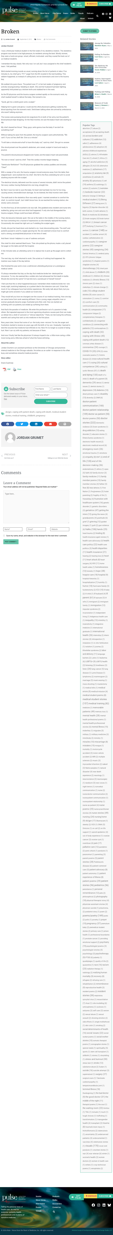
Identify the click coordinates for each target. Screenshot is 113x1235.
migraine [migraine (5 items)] (98, 730)
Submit (91, 18)
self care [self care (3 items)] (98, 1010)
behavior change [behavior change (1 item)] (90, 196)
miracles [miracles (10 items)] (88, 742)
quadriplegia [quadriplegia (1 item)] (89, 961)
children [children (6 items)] (98, 276)
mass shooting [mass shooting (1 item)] (90, 684)
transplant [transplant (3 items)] (96, 1123)
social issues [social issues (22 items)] (95, 1033)
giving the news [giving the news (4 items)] (100, 514)
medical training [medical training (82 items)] (99, 703)
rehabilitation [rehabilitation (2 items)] (89, 984)
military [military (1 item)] (87, 734)
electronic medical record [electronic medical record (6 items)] (95, 445)
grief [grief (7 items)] (86, 522)
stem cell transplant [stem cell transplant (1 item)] (100, 1052)
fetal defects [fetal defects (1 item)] (95, 488)
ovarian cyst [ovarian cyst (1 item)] (98, 839)
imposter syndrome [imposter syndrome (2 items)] (91, 609)
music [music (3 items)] (97, 760)
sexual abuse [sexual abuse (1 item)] (91, 1014)
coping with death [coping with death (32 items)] (93, 332)
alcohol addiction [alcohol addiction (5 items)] (99, 162)
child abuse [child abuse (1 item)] (91, 272)
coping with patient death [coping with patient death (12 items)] (96, 340)
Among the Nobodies (103, 43)
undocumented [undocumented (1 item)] (100, 1138)
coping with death (43, 412)
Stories (35, 13)
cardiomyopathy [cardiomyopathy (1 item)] (90, 242)
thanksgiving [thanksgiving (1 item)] (89, 1093)
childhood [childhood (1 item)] (88, 276)
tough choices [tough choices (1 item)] (89, 1116)
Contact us (56, 1207)
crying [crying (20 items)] (95, 362)
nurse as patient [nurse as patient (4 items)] (91, 805)
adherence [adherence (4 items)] (95, 143)
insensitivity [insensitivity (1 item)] (89, 624)
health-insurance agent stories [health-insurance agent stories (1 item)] (96, 537)
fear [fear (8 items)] (86, 488)
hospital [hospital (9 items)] (103, 575)
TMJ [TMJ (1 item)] (88, 1112)
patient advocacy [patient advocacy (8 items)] (98, 869)
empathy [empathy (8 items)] (90, 457)
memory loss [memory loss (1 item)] (101, 712)
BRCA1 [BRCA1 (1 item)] (90, 222)
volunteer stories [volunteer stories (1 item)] (100, 1150)
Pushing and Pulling (102, 92)
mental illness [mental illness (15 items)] (100, 727)
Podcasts (90, 13)
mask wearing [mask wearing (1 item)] (100, 680)
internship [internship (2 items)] (98, 635)
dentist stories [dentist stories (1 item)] (97, 386)
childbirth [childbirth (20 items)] (103, 272)
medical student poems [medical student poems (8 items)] (94, 695)
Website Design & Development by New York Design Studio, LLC (92, 1230)
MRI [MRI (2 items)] (95, 757)
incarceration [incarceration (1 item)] (89, 613)
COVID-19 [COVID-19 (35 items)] (89, 351)
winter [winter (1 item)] (105, 1154)
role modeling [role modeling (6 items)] (100, 1003)
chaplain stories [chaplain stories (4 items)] (91, 264)
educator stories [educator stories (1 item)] (99, 434)
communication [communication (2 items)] (90, 306)
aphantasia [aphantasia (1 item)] (98, 181)
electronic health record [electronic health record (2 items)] (93, 442)
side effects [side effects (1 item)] (88, 1022)
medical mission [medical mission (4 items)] (99, 691)
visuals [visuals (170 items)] (92, 1145)
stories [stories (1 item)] (96, 1055)
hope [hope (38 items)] (100, 571)
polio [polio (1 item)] (88, 920)
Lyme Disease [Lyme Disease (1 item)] (98, 673)
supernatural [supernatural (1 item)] (89, 1074)
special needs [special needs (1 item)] (89, 1048)
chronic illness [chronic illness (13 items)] (101, 279)
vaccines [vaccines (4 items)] (88, 1142)
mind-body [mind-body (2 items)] (88, 738)
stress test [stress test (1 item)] (88, 1063)
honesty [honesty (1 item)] (91, 571)
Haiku (73, 13)
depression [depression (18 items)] (89, 390)
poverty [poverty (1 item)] (96, 920)
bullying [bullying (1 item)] (91, 226)
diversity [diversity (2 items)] (91, 398)
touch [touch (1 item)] (104, 1112)
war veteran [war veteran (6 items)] (95, 1153)
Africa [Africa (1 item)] (103, 158)
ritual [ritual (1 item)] (89, 1003)
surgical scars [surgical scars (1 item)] (89, 1078)
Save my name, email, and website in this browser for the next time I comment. (36, 536)
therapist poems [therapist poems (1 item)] (90, 1104)
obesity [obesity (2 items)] (87, 824)
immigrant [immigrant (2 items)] (94, 602)
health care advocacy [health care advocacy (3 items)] (93, 541)
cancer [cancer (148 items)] (97, 230)
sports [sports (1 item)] (86, 1052)
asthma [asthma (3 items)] (91, 184)
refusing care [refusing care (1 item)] (98, 980)
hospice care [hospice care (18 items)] (90, 575)
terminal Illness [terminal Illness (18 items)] (91, 1089)
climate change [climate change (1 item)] (101, 287)
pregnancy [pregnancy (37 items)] (94, 923)
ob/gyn (8, 412)
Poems (65, 13)
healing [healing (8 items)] (100, 533)
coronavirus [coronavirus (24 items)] (90, 347)
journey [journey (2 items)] (99, 647)
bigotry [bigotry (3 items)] (87, 207)
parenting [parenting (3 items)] (100, 854)
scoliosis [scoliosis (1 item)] (101, 1007)
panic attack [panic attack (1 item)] (91, 851)
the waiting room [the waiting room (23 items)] (93, 1108)
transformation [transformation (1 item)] (90, 1119)
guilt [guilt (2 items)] (95, 525)
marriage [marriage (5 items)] (88, 680)
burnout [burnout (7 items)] (101, 226)
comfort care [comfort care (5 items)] (92, 302)
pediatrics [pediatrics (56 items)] (101, 885)
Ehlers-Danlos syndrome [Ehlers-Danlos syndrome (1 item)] (93, 438)
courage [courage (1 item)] (103, 347)
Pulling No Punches (102, 54)
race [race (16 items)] (98, 965)
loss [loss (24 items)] (87, 669)
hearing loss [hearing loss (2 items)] (98, 556)
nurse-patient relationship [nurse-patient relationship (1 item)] (94, 801)
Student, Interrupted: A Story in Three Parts (103, 80)
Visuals (81, 13)
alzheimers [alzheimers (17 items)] (99, 169)
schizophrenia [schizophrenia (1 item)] (89, 1007)
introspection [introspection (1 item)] (98, 639)
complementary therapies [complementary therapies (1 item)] (94, 317)
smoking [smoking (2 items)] (100, 1025)
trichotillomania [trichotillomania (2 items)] (90, 1131)
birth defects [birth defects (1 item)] (101, 211)
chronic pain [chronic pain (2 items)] (89, 283)
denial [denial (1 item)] (100, 383)
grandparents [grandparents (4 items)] (90, 518)
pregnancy (40, 415)
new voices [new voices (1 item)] (101, 783)
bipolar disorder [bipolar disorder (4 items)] (100, 207)
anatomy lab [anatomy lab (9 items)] (102, 173)
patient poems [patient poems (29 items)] (92, 881)
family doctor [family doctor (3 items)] (100, 473)
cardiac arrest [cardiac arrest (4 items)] (99, 234)
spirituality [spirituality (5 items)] (102, 1048)
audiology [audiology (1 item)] (101, 184)
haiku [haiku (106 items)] (91, 529)
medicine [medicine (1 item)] (87, 708)
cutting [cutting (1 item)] (103, 367)
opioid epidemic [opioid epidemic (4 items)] (100, 832)
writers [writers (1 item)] (89, 1165)
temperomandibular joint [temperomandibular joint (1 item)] (94, 1086)
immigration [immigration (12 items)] (98, 605)
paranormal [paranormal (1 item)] (88, 854)
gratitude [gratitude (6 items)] (102, 518)
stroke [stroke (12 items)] (98, 1063)
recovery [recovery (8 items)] (99, 976)
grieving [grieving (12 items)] (95, 521)
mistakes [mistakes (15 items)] (89, 745)
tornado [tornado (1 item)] (96, 1112)
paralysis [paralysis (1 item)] (103, 851)
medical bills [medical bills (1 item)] (91, 688)
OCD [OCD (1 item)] (94, 824)
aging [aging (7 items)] (86, 162)
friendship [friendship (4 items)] (88, 499)
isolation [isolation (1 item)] (90, 647)
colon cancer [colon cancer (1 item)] (98, 295)
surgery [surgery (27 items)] (101, 1074)
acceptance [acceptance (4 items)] (89, 132)
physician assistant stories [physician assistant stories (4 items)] (95, 904)
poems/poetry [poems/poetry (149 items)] (93, 915)
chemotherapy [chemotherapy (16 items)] (91, 268)
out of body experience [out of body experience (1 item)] (93, 836)
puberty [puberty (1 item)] (97, 957)
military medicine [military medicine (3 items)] (100, 734)
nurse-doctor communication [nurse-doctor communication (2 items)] (95, 794)
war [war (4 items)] (86, 1153)
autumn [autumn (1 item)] (95, 188)
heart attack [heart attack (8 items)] (93, 560)
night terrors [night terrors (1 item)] (89, 787)
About (83, 18)
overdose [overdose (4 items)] (88, 843)
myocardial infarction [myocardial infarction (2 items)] (92, 764)
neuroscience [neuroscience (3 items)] (90, 779)
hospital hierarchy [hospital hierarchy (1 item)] (91, 579)
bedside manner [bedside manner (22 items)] (95, 192)
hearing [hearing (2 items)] (87, 556)
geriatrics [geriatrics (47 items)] (92, 510)
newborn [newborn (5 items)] (90, 783)
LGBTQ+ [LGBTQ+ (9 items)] (91, 661)
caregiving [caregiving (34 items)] (101, 249)
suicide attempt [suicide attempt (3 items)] (101, 1070)
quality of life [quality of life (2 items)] (101, 961)
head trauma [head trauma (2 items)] (89, 533)
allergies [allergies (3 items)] (88, 166)
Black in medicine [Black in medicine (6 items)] (91, 215)
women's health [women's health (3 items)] (90, 1157)
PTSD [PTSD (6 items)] (89, 957)
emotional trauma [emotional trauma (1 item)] (91, 453)
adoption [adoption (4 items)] (102, 147)
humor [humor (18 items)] (87, 586)
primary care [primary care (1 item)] (97, 931)
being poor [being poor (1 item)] (101, 203)
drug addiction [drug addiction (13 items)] (91, 430)
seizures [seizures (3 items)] (87, 1010)
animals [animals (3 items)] (99, 177)
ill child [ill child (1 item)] (89, 594)
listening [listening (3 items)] (90, 665)
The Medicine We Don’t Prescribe (101, 67)
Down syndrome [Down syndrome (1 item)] (100, 427)
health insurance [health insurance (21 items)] (96, 552)
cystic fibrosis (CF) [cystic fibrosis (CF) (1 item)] (91, 371)
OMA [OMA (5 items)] (101, 824)
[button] (97, 16)
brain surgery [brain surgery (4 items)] (92, 218)
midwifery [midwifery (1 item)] (88, 731)
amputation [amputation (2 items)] (88, 173)
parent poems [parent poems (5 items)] (90, 858)
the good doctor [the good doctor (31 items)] (95, 1097)
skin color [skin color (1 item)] (90, 1025)
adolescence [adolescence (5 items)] (89, 147)
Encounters (57, 1204)
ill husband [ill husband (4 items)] (100, 594)
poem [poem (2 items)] (103, 912)
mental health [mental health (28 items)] (91, 715)
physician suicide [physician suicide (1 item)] (91, 908)
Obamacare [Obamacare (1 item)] (102, 821)
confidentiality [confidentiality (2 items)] (89, 321)
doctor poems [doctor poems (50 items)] (91, 418)
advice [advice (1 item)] (95, 154)
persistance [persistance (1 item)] (88, 889)
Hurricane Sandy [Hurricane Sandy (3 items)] (101, 586)
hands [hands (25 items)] (102, 529)
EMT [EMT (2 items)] (99, 457)
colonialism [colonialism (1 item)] (88, 298)
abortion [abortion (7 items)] (88, 128)
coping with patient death (23, 412)
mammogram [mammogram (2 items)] (100, 677)
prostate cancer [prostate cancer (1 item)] (92, 939)
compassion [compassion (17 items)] (98, 309)
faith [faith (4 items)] (89, 473)
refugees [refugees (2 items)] (87, 980)
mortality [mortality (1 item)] (87, 749)
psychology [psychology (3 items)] (89, 954)
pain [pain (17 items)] (98, 843)
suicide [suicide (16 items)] (88, 1070)
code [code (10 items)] (87, 291)
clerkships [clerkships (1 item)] (88, 287)
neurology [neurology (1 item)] (99, 775)
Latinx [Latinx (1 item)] (95, 658)
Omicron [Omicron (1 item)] (87, 828)
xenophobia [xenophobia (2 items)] (97, 1168)
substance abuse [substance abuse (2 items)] (91, 1067)
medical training (19, 415)
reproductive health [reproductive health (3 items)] (95, 987)
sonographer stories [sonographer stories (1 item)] (100, 1044)
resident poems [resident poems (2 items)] (90, 991)
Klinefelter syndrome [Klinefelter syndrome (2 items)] (92, 650)
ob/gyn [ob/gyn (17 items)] (91, 820)
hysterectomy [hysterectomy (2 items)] (89, 590)
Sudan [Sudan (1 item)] (103, 1067)
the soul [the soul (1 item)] (102, 1104)
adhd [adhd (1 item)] (86, 143)
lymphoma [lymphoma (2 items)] (88, 677)
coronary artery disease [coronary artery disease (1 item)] (93, 344)
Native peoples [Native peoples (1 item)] (93, 768)
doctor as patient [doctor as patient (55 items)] (98, 414)
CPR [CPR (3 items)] (100, 351)
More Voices (45, 13)
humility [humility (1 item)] (102, 582)
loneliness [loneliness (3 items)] (101, 665)
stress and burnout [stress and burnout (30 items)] (96, 1059)
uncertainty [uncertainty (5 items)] (91, 1134)
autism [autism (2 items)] (87, 188)
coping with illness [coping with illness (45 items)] (94, 336)
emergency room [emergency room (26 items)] (93, 449)
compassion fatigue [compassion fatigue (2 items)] (92, 313)
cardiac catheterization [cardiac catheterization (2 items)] (93, 238)
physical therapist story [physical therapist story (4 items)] (98, 900)
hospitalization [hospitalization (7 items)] (90, 582)
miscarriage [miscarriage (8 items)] (101, 742)
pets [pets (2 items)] (102, 893)
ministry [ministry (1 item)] (98, 738)
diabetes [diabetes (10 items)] (102, 390)
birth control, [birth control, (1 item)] (89, 211)
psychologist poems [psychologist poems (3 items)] (97, 946)
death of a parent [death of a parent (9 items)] (98, 379)
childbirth (31, 415)
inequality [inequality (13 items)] (91, 620)
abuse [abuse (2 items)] (96, 128)
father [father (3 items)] (103, 484)
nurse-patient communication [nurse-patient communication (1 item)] (95, 798)
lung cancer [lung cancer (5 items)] (98, 669)
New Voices (57, 13)
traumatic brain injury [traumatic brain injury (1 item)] (95, 1127)
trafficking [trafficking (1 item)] (102, 1116)
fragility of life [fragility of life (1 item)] (100, 495)
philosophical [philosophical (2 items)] (89, 897)
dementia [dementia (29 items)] (89, 382)
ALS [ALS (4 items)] (96, 166)
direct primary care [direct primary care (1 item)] (91, 394)
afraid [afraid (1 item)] (96, 158)
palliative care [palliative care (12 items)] (91, 847)
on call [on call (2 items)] (96, 828)
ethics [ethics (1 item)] (100, 469)
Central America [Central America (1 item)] (90, 253)
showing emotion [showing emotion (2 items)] (99, 1018)
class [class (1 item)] (98, 283)
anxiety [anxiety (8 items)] (87, 181)
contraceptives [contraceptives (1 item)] (101, 328)
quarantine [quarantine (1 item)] (88, 965)
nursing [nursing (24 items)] (88, 817)
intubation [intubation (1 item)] (88, 643)
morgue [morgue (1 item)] (99, 746)
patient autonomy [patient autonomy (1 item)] (91, 873)
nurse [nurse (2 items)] (101, 790)
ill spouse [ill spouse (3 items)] (99, 598)
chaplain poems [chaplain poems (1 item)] (101, 261)
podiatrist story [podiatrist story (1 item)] (92, 912)
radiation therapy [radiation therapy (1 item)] (95, 969)
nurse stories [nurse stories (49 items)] (100, 813)
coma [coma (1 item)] (98, 298)
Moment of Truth (101, 103)
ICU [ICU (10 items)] (99, 590)
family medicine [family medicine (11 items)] (92, 476)
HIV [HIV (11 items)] (95, 563)
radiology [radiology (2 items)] (88, 973)
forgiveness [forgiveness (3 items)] (97, 491)
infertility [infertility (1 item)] (103, 620)
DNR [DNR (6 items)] (99, 398)
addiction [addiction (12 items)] (100, 139)
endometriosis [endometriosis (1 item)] (89, 469)
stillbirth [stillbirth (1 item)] (87, 1055)
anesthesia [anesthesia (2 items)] (88, 177)
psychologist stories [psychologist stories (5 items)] (93, 950)
